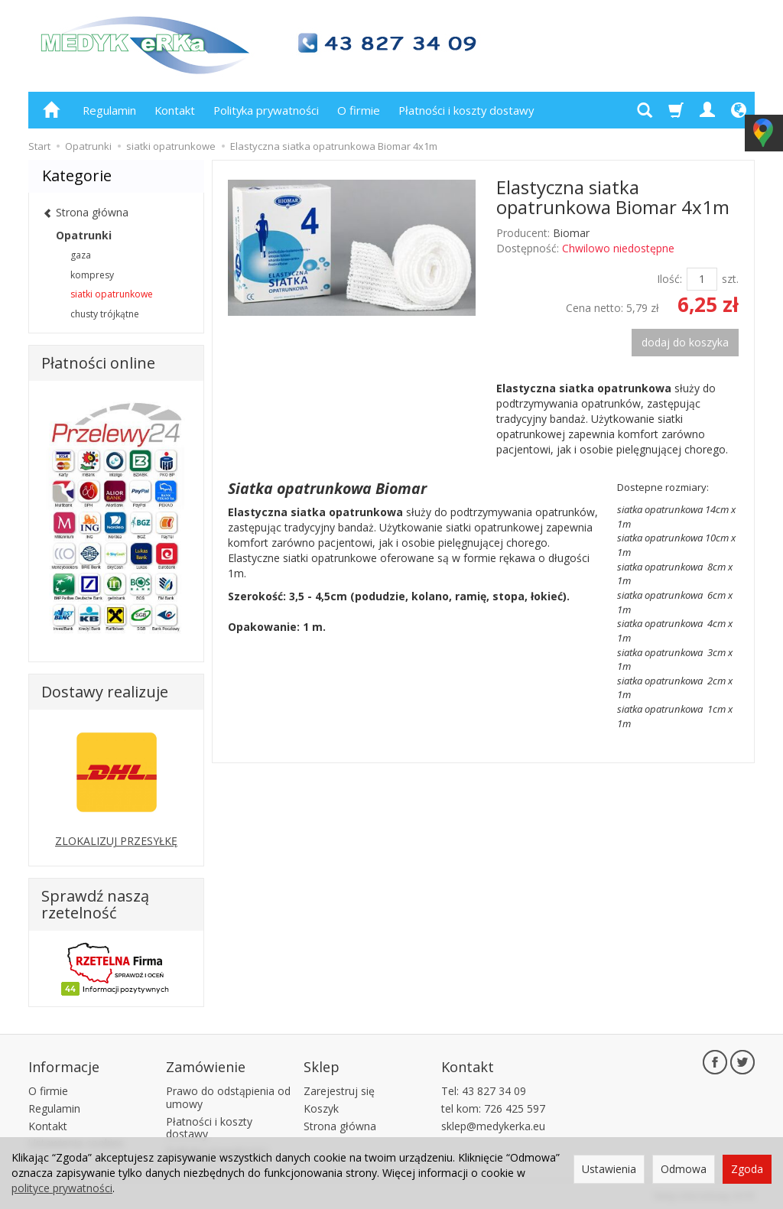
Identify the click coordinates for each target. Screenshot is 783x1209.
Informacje (63, 1065)
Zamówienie (205, 1065)
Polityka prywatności (266, 110)
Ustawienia (609, 1169)
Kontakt (174, 110)
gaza (80, 255)
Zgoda (747, 1169)
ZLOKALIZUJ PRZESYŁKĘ (116, 841)
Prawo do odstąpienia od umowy (228, 1095)
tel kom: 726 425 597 (493, 1106)
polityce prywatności (61, 1188)
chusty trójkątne (104, 313)
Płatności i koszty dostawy (466, 110)
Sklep (322, 1065)
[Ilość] (702, 279)
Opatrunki (84, 235)
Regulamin (109, 110)
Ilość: (669, 278)
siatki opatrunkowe (111, 294)
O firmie (358, 110)
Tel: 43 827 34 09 (483, 1088)
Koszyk (321, 1106)
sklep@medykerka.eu (493, 1123)
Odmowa (684, 1169)
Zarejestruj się (339, 1088)
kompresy (92, 274)
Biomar (571, 233)
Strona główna (340, 1123)
